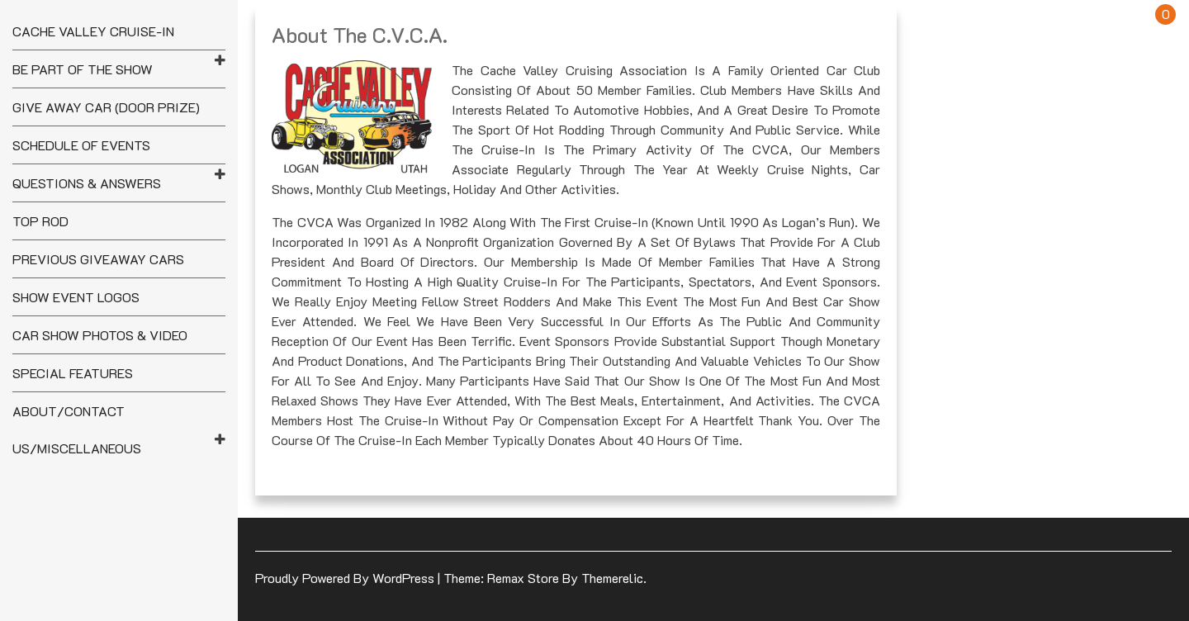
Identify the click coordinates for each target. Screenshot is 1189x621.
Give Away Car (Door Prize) (106, 107)
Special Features (72, 373)
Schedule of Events (81, 145)
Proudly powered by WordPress (346, 577)
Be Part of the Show (82, 69)
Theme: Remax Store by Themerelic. (545, 577)
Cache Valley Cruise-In (93, 31)
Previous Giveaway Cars (98, 259)
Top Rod (40, 221)
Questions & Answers (86, 183)
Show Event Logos (76, 297)
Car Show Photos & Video (99, 335)
